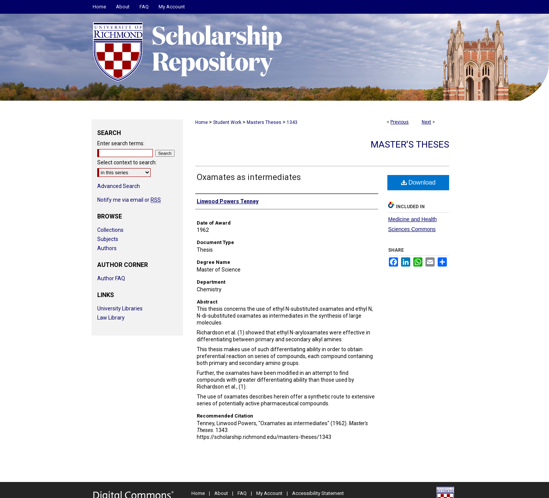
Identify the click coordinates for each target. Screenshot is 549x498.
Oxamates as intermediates (249, 177)
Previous (399, 122)
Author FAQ (111, 278)
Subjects (107, 239)
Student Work (227, 122)
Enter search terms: (120, 143)
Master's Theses (410, 144)
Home (201, 122)
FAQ (242, 493)
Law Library (111, 318)
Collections (110, 230)
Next (426, 122)
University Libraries (120, 308)
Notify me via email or (129, 200)
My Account (269, 493)
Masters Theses (264, 122)
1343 (292, 122)
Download (418, 182)
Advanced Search (118, 186)
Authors (107, 248)
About (221, 493)
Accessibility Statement (318, 493)
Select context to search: (127, 162)
